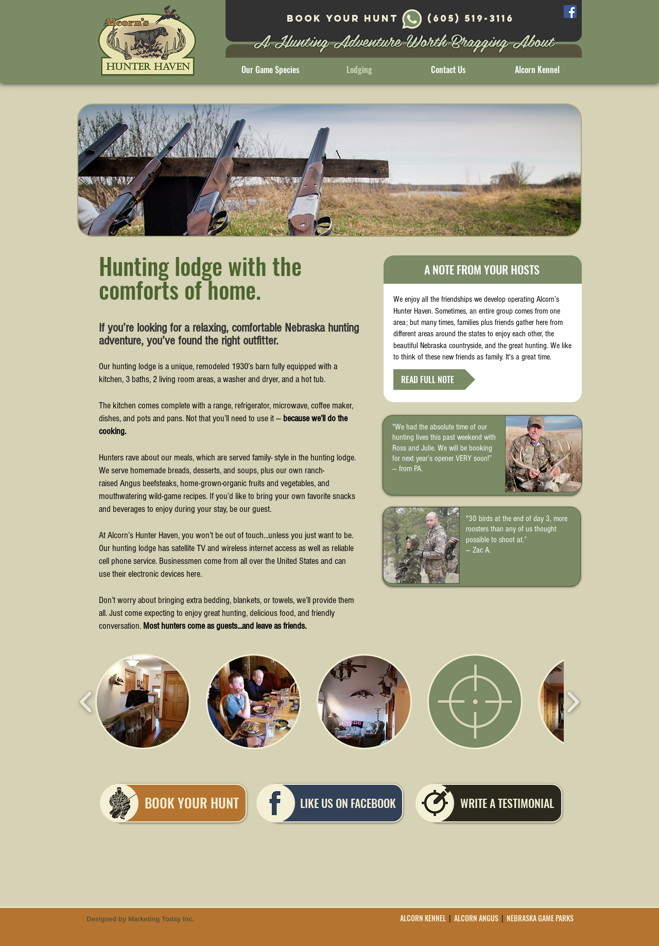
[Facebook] (570, 11)
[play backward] (86, 701)
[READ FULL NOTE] (434, 379)
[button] (142, 701)
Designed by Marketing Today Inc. (140, 919)
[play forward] (572, 701)
